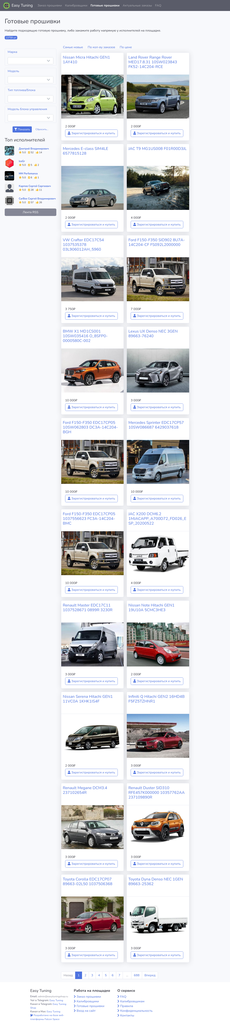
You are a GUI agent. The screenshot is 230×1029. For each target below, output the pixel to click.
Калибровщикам (132, 1001)
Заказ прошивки (49, 5)
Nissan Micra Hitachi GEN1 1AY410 (86, 60)
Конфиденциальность (136, 1011)
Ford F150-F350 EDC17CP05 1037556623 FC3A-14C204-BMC (89, 518)
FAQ (158, 5)
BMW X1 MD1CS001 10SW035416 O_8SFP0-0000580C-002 (85, 336)
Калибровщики (76, 5)
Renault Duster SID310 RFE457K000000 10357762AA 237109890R (156, 792)
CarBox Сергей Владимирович (37, 198)
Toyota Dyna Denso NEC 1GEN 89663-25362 (155, 882)
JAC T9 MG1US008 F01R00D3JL (157, 148)
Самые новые (73, 47)
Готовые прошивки (105, 5)
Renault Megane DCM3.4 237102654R (85, 790)
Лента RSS (30, 212)
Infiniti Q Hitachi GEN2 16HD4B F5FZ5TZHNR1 (156, 699)
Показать (22, 129)
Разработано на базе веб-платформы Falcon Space (47, 1017)
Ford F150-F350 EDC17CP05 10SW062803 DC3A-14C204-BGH (90, 427)
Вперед (149, 975)
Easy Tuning (22, 5)
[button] (224, 5)
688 (137, 975)
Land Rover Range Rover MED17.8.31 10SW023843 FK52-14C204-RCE (152, 62)
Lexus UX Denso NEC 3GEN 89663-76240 (153, 334)
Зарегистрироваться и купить (91, 133)
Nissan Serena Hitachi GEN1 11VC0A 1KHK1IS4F (88, 699)
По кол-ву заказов (101, 47)
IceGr (22, 161)
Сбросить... (42, 129)
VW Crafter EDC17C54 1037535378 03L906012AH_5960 (83, 244)
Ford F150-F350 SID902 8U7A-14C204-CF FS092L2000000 (156, 242)
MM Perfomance (28, 173)
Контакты (127, 1015)
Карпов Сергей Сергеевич (35, 186)
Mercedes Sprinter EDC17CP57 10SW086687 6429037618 (156, 425)
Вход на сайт (86, 1011)
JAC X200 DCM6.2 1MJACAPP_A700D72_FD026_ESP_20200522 (157, 518)
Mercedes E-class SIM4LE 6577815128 (85, 151)
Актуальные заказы (137, 5)
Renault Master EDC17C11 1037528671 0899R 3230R (87, 608)
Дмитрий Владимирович (34, 148)
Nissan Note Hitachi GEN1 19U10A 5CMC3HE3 (151, 608)
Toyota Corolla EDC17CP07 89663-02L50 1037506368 (87, 882)
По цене (126, 47)
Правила (126, 1006)
